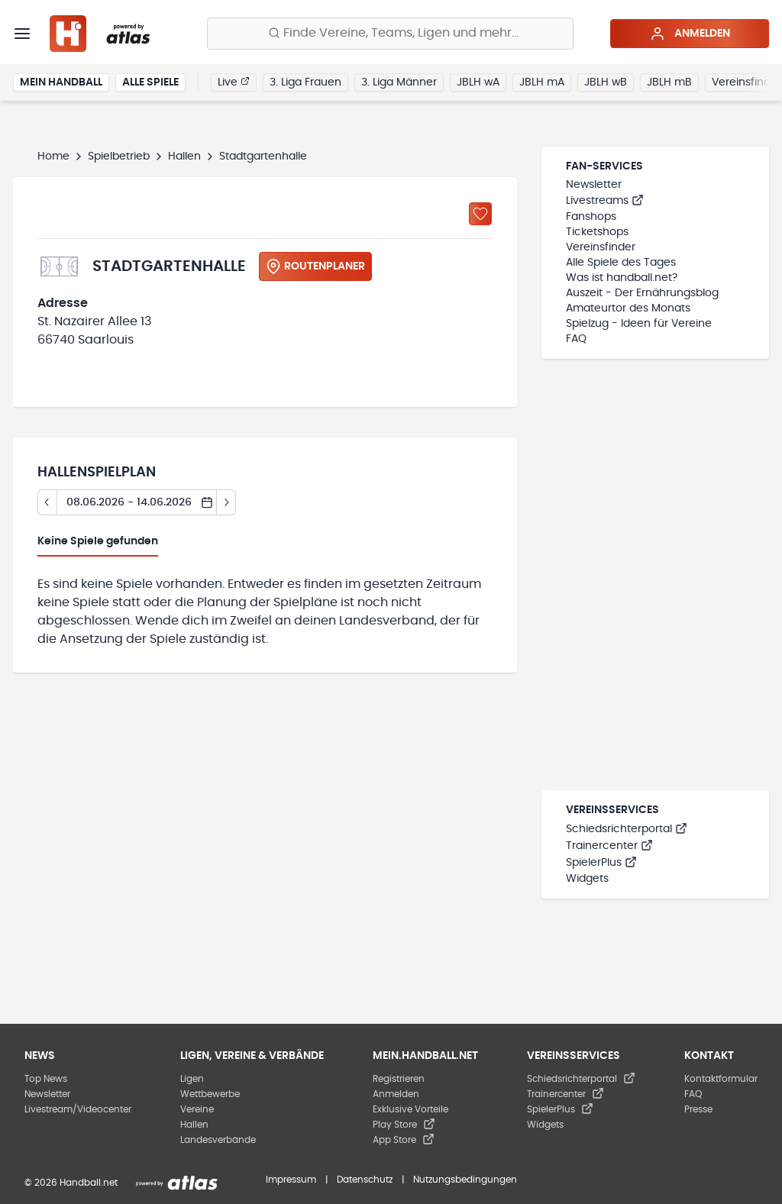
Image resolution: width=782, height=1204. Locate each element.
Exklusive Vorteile (410, 1109)
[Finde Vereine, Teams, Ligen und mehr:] (390, 34)
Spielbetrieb (119, 156)
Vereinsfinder (600, 247)
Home (53, 156)
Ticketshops (597, 232)
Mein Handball (61, 82)
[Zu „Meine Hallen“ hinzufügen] (480, 213)
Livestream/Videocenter (77, 1109)
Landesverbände (218, 1139)
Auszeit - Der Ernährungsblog (642, 293)
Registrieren (399, 1078)
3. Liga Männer (399, 82)
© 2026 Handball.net (71, 1182)
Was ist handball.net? (621, 278)
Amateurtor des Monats (628, 308)
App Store (404, 1139)
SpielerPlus (601, 862)
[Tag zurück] (47, 502)
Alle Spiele (150, 82)
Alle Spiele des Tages (621, 262)
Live (234, 81)
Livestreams (605, 200)
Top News (45, 1078)
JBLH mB (669, 82)
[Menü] (22, 33)
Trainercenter (609, 846)
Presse (698, 1109)
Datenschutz (365, 1179)
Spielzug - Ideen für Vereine (639, 323)
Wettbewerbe (210, 1094)
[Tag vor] (226, 502)
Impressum (291, 1179)
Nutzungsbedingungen (465, 1179)
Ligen (192, 1078)
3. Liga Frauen (305, 82)
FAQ (576, 339)
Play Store (404, 1124)
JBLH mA (541, 82)
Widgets (587, 878)
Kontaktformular (721, 1078)
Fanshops (591, 216)
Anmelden (690, 33)
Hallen (184, 156)
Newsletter (594, 184)
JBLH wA (478, 82)
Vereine (197, 1109)
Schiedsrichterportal (626, 829)
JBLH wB (605, 82)
